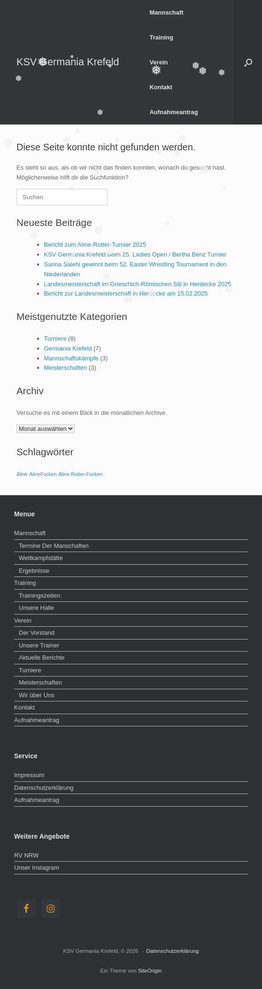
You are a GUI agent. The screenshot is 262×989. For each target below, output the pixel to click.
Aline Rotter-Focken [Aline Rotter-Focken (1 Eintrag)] (81, 474)
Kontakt (160, 87)
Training (161, 37)
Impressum (29, 775)
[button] (248, 62)
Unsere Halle (36, 607)
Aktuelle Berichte (42, 657)
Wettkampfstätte (41, 557)
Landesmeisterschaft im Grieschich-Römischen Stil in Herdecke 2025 (137, 284)
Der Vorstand (36, 632)
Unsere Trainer (39, 645)
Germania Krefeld (68, 348)
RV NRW (26, 855)
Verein (158, 62)
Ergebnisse (34, 570)
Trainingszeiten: (40, 595)
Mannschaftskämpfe (71, 358)
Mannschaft (166, 12)
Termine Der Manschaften (54, 545)
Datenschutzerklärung (43, 787)
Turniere (55, 338)
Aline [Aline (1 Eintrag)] (22, 474)
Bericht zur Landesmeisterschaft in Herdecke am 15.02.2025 (126, 293)
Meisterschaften (65, 367)
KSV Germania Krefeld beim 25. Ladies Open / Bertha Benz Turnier (135, 254)
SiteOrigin (150, 970)
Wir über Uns (36, 695)
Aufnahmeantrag (173, 112)
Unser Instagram (36, 867)
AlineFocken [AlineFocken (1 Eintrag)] (43, 474)
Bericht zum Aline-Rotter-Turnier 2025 (95, 244)
